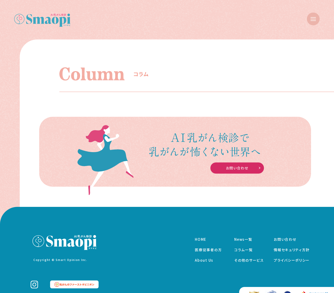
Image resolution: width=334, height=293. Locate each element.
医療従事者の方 (208, 246)
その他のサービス (249, 256)
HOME (200, 236)
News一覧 (243, 236)
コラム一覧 (243, 246)
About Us (204, 256)
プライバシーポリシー (292, 256)
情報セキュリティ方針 (292, 246)
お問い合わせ (285, 236)
